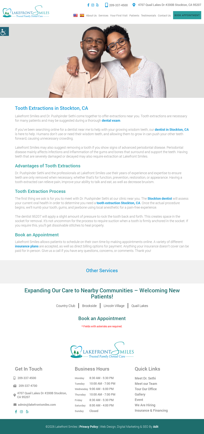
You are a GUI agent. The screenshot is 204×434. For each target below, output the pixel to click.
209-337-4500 (116, 5)
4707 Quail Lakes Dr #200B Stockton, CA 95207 (167, 5)
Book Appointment (187, 15)
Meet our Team (146, 383)
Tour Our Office (146, 389)
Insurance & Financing (151, 410)
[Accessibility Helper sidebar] (4, 31)
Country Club (65, 305)
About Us (91, 15)
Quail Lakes (139, 305)
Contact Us (164, 15)
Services (103, 15)
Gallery (140, 394)
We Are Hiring (145, 405)
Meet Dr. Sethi (145, 378)
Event (139, 399)
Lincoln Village (114, 305)
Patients (134, 15)
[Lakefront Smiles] (102, 349)
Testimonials (148, 15)
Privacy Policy (88, 426)
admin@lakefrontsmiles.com (35, 404)
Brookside (89, 305)
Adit (155, 426)
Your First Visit (119, 15)
